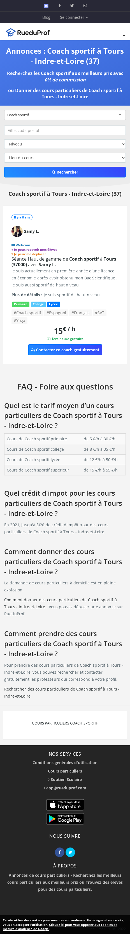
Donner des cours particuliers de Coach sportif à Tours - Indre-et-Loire (68, 93)
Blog (46, 17)
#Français (80, 312)
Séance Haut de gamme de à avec (63, 262)
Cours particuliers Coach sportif (65, 723)
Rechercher (65, 172)
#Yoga (19, 320)
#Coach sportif (27, 312)
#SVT (99, 312)
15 (64, 330)
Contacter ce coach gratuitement (65, 349)
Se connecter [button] (74, 17)
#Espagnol (56, 312)
